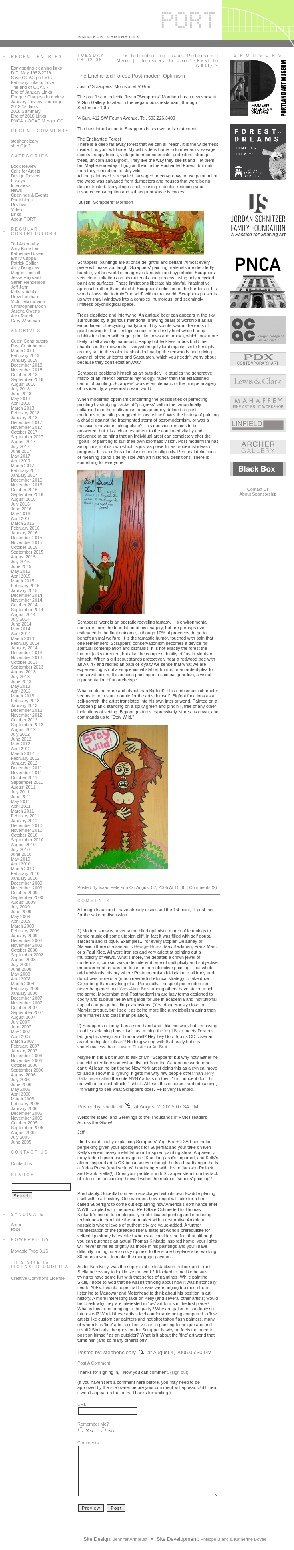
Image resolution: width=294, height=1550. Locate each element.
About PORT (23, 219)
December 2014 (26, 595)
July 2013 (20, 676)
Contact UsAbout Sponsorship (258, 491)
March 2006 (22, 1098)
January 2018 (24, 417)
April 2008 (21, 978)
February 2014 (25, 643)
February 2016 (25, 528)
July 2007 (20, 1022)
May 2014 (20, 628)
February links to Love (32, 82)
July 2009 (20, 906)
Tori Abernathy (25, 243)
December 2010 (26, 825)
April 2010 (21, 863)
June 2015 (21, 566)
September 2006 (27, 1070)
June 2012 (21, 739)
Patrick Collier (24, 263)
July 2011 (20, 791)
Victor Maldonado (28, 301)
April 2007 (21, 1036)
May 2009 (20, 916)
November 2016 (26, 484)
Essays (18, 180)
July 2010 (20, 849)
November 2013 (26, 657)
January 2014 (24, 648)
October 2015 (24, 547)
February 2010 (25, 873)
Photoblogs (22, 199)
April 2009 (21, 921)
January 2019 (24, 360)
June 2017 (21, 451)
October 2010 (24, 835)
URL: (82, 1404)
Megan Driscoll (25, 272)
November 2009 (26, 887)
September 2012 (27, 724)
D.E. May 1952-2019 (31, 72)
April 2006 (21, 1094)
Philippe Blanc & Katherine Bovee (234, 1539)
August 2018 (23, 384)
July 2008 (20, 964)
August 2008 (23, 959)
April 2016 (21, 518)
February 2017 (25, 470)
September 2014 (27, 609)
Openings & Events (29, 195)
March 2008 (22, 983)
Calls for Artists (25, 171)
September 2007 (27, 1012)
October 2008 (24, 950)
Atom (16, 1224)
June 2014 (21, 624)
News (16, 190)
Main (124, 60)
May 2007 (20, 1031)
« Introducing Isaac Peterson (170, 55)
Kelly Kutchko (24, 291)
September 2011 (27, 782)
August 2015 (23, 556)
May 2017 (20, 456)
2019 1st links (24, 106)
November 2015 (26, 542)
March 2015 (22, 580)
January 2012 (24, 763)
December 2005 (26, 1113)
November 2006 (26, 1060)
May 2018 (20, 398)
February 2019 (25, 355)
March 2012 (22, 753)
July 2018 (20, 389)
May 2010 (20, 859)
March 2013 (22, 695)
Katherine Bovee (27, 253)
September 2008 (27, 954)
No (111, 1430)
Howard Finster (131, 1046)
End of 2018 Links (28, 116)
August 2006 (23, 1074)
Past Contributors (28, 345)
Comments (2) (203, 887)
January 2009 (24, 935)
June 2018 (21, 393)
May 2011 (20, 801)
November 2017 (26, 427)
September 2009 (27, 897)
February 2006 (25, 1103)
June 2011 (21, 796)
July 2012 (20, 734)
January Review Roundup (36, 101)
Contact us (21, 1163)
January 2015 (24, 590)
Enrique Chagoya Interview (37, 96)
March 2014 (22, 638)
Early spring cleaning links (36, 68)
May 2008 (20, 974)
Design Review (25, 175)
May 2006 (20, 1089)
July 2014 (20, 619)
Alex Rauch (22, 315)
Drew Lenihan (24, 296)
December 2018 (26, 365)
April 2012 (21, 748)
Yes (89, 1430)
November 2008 (26, 945)
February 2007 (25, 1046)
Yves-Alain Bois (134, 988)
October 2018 (24, 374)
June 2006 (21, 1084)
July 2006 (20, 1079)
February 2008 (25, 988)
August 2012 (23, 729)
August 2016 (23, 499)
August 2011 (23, 787)
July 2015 (20, 561)
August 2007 (23, 1017)
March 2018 (22, 408)
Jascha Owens (25, 311)
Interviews (21, 185)
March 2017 (22, 465)
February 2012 (25, 758)
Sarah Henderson (28, 282)
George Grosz (147, 946)
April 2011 (21, 806)
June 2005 (21, 1142)
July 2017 (20, 446)
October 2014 (24, 604)
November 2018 (26, 369)
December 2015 (26, 537)
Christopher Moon (28, 306)
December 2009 (26, 883)
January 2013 (24, 705)
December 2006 (26, 1055)
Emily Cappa (23, 258)
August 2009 (23, 902)
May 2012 (20, 743)
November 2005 (26, 1118)
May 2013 (20, 686)
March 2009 (22, 926)
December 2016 (26, 480)
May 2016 (20, 513)
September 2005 (27, 1127)
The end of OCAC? (29, 87)
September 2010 (27, 839)
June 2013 (21, 681)
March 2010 (22, 868)
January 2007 (24, 1050)
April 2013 (21, 691)
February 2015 (25, 585)
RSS (15, 1229)
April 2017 (21, 460)
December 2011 (26, 767)
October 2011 (24, 777)
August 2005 (23, 1132)
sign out (179, 1372)
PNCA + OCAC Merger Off (37, 120)
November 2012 (26, 715)
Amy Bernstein (25, 248)
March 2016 (22, 523)
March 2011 (22, 811)
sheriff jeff (20, 145)
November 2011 (26, 772)
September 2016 (27, 494)
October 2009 (24, 892)
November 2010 (26, 830)
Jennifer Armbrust (130, 1539)
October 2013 (24, 662)
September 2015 (27, 552)
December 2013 (26, 652)
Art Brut (159, 1046)
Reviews (19, 204)
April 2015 (21, 576)
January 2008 (24, 993)
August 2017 (23, 441)
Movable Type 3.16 (29, 1251)
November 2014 (26, 600)
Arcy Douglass (25, 267)
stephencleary (24, 141)
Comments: (88, 1442)
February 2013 (25, 700)
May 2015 (20, 571)
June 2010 (21, 854)
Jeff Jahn (19, 287)
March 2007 (22, 1041)
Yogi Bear (173, 1030)
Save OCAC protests (31, 77)
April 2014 (21, 633)
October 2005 (24, 1122)
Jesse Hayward (26, 277)
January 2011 (24, 820)
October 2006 (24, 1065)
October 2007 (24, 1007)
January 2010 (24, 878)
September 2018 (27, 379)
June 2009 (21, 911)
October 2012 (24, 719)
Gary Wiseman (25, 320)
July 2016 (20, 504)
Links (16, 214)
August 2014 (23, 614)
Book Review (23, 166)
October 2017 (24, 432)
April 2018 (21, 403)
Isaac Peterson (113, 887)
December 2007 (26, 998)
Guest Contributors (29, 341)
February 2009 (25, 930)
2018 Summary (26, 111)
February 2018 (25, 412)
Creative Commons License (38, 1278)
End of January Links (31, 92)
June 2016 (21, 508)
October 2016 (24, 489)
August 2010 (23, 844)
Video (16, 209)
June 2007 (21, 1026)
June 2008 (21, 969)
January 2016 (24, 532)
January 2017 (24, 475)
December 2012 (26, 710)
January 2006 (24, 1108)
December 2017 (26, 422)
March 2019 (22, 350)
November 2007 (26, 1002)
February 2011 (25, 815)
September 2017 (27, 436)
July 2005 (20, 1137)
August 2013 (23, 671)
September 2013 (27, 667)
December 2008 (26, 940)
